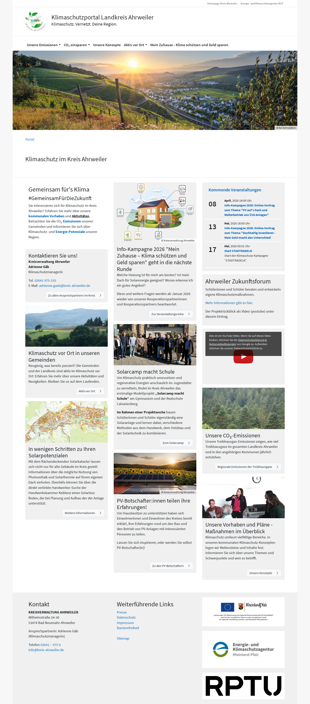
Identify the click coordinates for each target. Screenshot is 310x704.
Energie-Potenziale (70, 232)
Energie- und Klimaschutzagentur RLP (262, 3)
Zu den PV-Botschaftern (168, 566)
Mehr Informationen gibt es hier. (229, 303)
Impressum (125, 623)
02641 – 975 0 (51, 645)
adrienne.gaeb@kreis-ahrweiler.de (64, 285)
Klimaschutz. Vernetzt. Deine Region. (84, 24)
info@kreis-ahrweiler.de (46, 650)
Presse (122, 612)
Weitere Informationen (80, 513)
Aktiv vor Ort (87, 391)
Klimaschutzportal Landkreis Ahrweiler (102, 17)
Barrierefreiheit (128, 628)
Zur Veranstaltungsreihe (167, 314)
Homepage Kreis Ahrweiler (222, 3)
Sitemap (123, 638)
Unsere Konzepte (261, 573)
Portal (29, 139)
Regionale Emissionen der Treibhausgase (245, 467)
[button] (43, 43)
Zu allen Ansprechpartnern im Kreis (72, 295)
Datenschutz (126, 617)
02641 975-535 (45, 280)
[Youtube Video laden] (243, 356)
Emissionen (72, 221)
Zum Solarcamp (173, 443)
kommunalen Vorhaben (46, 216)
